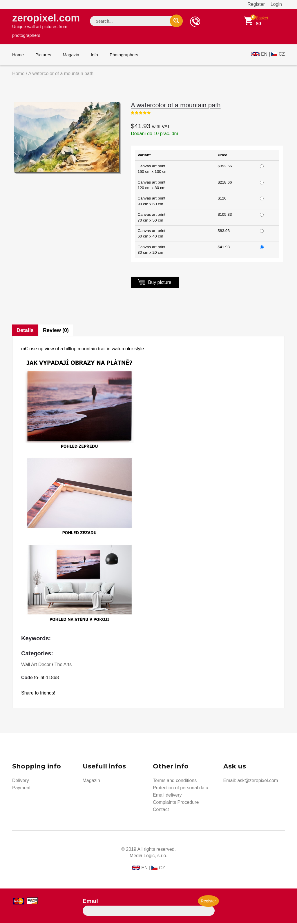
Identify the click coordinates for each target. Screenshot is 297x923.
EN (264, 54)
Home (18, 54)
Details (25, 330)
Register (256, 4)
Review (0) (56, 330)
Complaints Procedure (176, 802)
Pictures (43, 54)
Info (94, 54)
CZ (282, 54)
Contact (161, 809)
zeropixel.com (46, 25)
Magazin (71, 54)
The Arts (63, 664)
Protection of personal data (180, 787)
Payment (21, 787)
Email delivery (167, 795)
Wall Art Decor (36, 664)
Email (90, 901)
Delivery (20, 780)
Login (276, 4)
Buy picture (154, 282)
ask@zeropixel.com (257, 780)
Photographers (124, 54)
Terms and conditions (175, 780)
